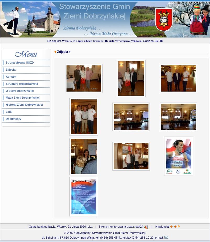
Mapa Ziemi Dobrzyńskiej (23, 97)
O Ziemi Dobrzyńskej (20, 90)
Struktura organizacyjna (22, 83)
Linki (9, 111)
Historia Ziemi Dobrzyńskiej (24, 104)
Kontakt (11, 76)
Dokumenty (13, 118)
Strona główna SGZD (20, 62)
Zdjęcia (10, 69)
